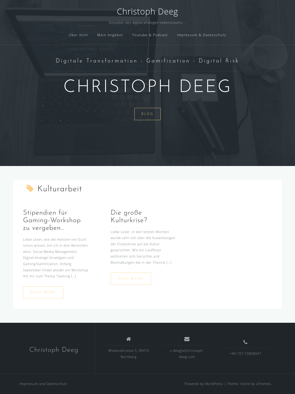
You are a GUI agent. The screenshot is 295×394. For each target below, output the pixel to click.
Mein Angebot (110, 35)
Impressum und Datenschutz (43, 384)
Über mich (78, 35)
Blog (148, 114)
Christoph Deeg (147, 11)
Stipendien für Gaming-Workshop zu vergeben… (52, 220)
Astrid (245, 384)
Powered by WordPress (204, 384)
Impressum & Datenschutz (201, 35)
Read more (43, 292)
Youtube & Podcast (150, 35)
